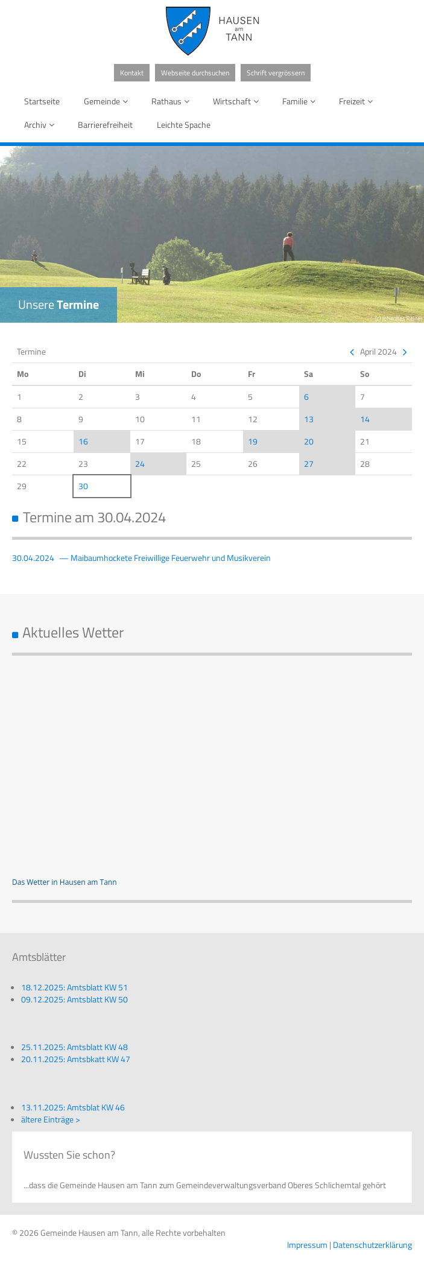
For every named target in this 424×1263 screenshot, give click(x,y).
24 (140, 463)
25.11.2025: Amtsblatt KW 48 (74, 1046)
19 (253, 441)
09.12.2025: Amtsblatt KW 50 (74, 999)
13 (309, 419)
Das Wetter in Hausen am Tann (64, 882)
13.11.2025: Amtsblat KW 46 (73, 1107)
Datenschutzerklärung (372, 1244)
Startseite (42, 101)
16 (83, 441)
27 (309, 463)
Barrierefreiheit (105, 124)
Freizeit (358, 101)
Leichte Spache (183, 124)
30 (83, 486)
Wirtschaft (238, 101)
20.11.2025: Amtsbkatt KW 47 (75, 1058)
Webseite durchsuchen (195, 72)
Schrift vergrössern (276, 72)
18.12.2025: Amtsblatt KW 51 (74, 987)
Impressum (307, 1244)
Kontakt (132, 72)
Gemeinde (108, 101)
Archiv (41, 124)
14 (365, 419)
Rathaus (172, 101)
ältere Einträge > (50, 1119)
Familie (301, 101)
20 (309, 441)
